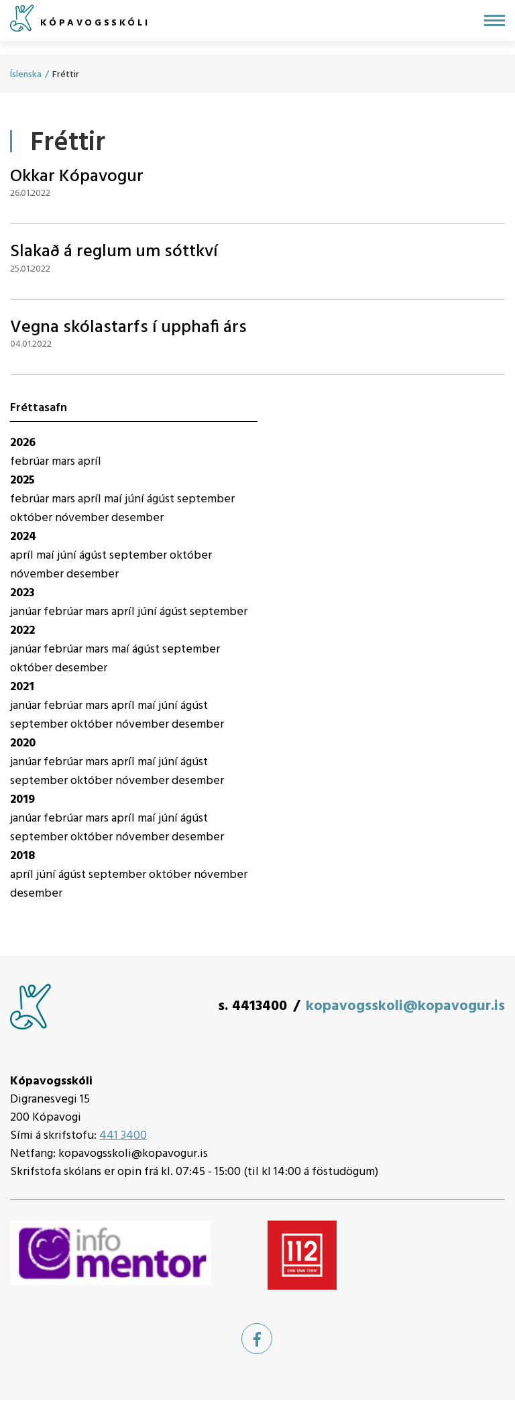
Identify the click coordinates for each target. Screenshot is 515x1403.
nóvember (83, 518)
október (32, 518)
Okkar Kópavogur (77, 176)
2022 (22, 630)
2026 (23, 443)
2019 (22, 799)
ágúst (162, 499)
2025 (22, 480)
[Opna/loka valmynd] (494, 20)
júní (136, 499)
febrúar (31, 461)
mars (65, 461)
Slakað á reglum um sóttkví (114, 252)
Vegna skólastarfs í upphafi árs (128, 327)
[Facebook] (256, 1338)
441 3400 (123, 1135)
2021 (22, 687)
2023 (22, 593)
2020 (23, 743)
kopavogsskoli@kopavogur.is (405, 1006)
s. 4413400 (252, 1006)
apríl (89, 461)
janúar (27, 612)
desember (137, 518)
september (206, 499)
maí (114, 499)
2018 (22, 856)
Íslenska (26, 74)
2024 (23, 537)
